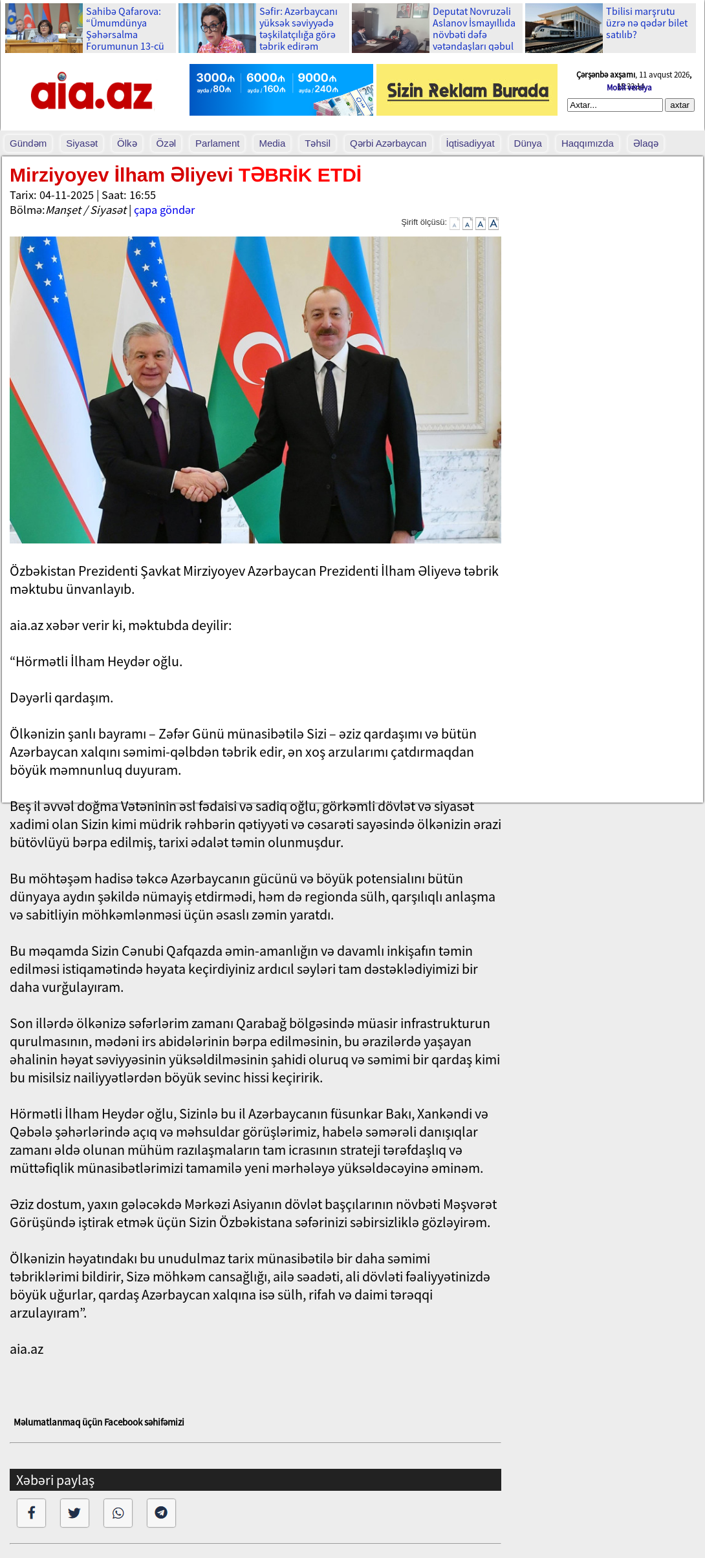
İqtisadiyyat (470, 143)
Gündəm (28, 143)
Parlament (217, 143)
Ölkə (127, 143)
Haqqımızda (587, 143)
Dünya (528, 143)
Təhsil (318, 143)
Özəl (167, 143)
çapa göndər (164, 209)
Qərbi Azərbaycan (388, 143)
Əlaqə (645, 143)
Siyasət (82, 143)
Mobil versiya (629, 87)
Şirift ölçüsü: (424, 222)
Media (272, 143)
